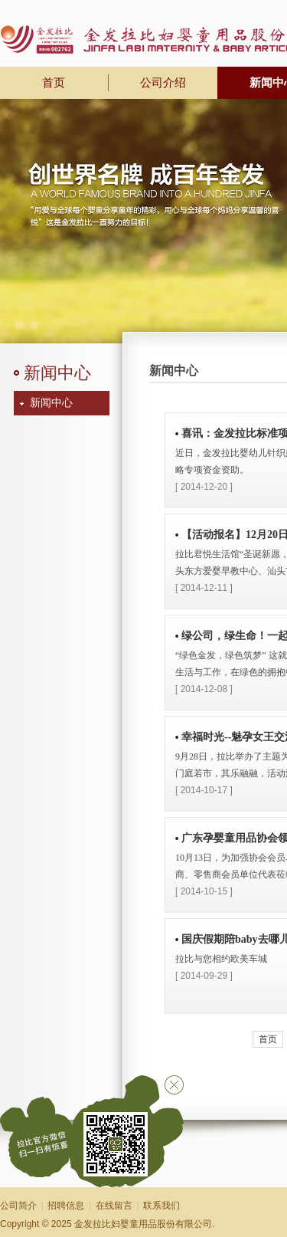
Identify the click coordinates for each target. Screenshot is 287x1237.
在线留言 (114, 1205)
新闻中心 (51, 403)
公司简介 (18, 1205)
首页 (268, 1039)
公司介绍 (163, 83)
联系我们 (161, 1205)
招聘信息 (65, 1205)
